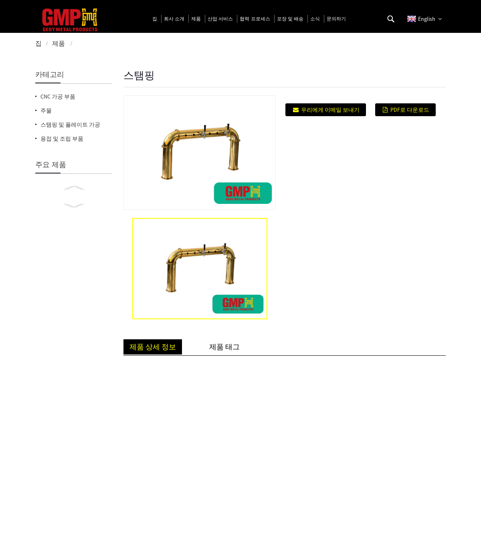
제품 (58, 43)
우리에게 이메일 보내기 (330, 109)
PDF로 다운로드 (409, 109)
